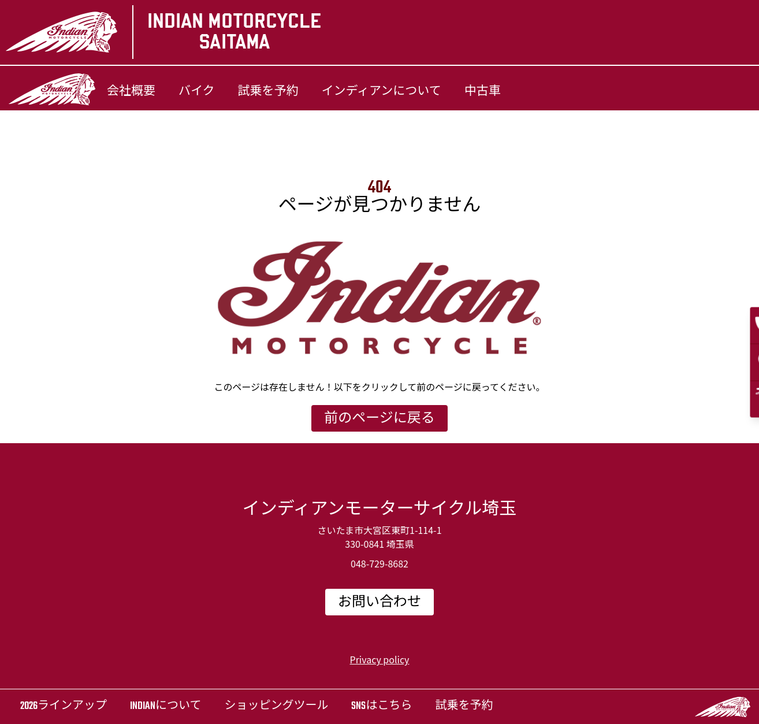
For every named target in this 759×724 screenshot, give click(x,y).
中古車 (482, 92)
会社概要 (131, 92)
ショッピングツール (276, 706)
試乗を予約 (268, 92)
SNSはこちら (381, 706)
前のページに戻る (379, 419)
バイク (196, 92)
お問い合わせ (379, 602)
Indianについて (165, 706)
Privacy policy (380, 659)
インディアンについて (381, 92)
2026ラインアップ (63, 706)
